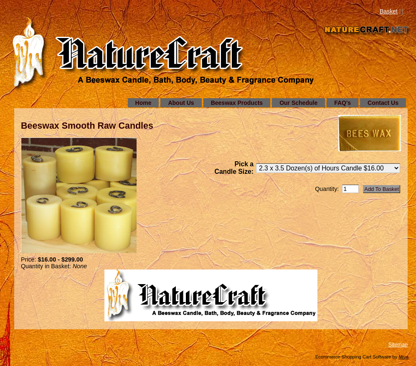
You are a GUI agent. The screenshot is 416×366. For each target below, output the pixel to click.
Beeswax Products (237, 102)
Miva (403, 356)
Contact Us (383, 102)
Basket (389, 11)
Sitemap (398, 345)
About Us (181, 102)
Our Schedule (298, 102)
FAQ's (342, 102)
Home (143, 102)
